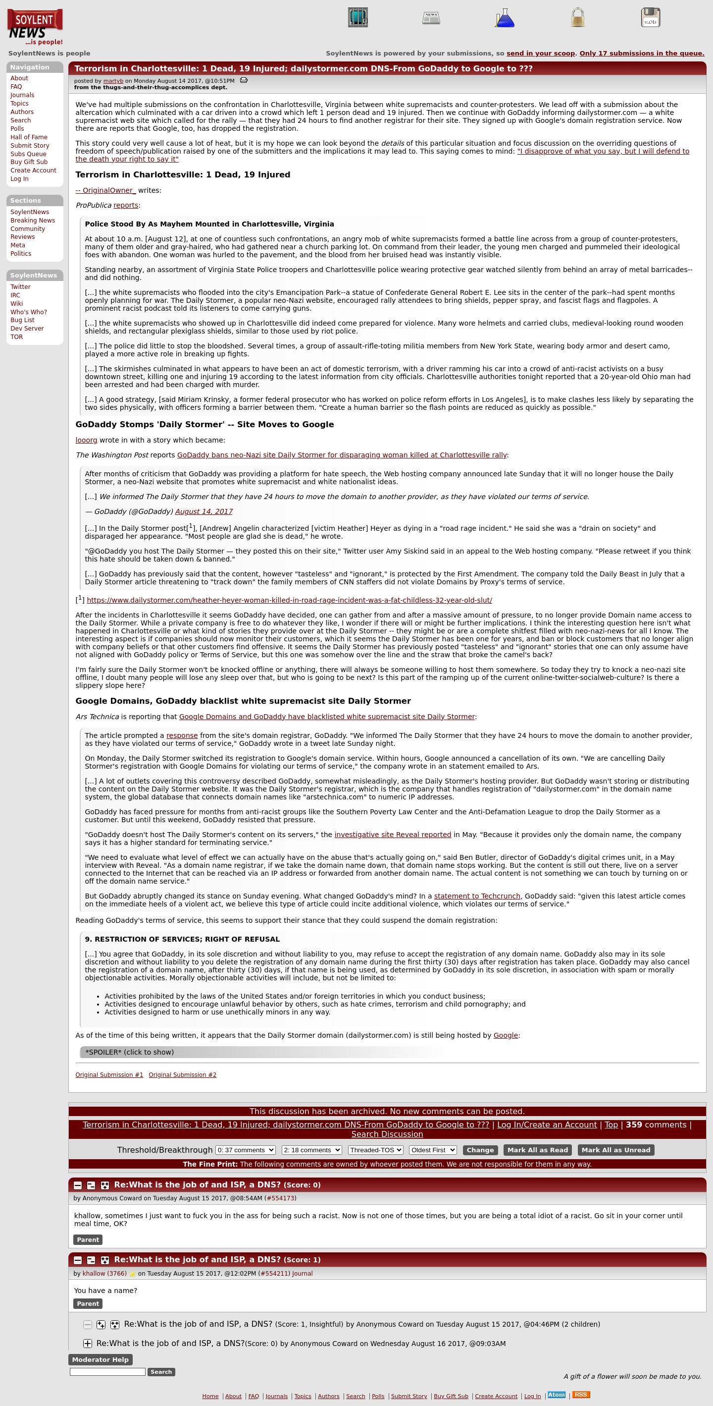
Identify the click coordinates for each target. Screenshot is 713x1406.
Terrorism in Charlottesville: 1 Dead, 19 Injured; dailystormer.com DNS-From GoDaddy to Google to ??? (303, 68)
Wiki (16, 303)
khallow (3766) (105, 1273)
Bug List (22, 320)
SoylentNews (34, 27)
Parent (88, 1240)
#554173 (280, 1198)
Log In (19, 178)
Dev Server (27, 328)
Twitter (20, 286)
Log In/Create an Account (547, 1124)
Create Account (33, 170)
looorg (87, 440)
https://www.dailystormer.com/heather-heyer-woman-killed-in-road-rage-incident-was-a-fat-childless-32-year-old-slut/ (289, 600)
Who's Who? (28, 312)
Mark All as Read (538, 1150)
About (19, 78)
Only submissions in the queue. (642, 53)
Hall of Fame (29, 137)
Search (20, 120)
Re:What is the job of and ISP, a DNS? (197, 1184)
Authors (22, 112)
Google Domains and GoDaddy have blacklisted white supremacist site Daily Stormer (327, 717)
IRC (15, 295)
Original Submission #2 (183, 1074)
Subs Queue (28, 154)
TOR (16, 337)
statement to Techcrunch (477, 896)
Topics (19, 103)
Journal (302, 1273)
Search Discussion (387, 1134)
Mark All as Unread (616, 1150)
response (182, 735)
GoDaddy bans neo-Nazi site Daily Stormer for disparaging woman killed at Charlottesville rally (342, 455)
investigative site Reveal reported (393, 835)
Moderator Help (100, 1359)
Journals (22, 95)
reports (125, 205)
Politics (20, 253)
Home (211, 1396)
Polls (17, 128)
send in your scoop (541, 53)
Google (506, 1035)
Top (611, 1124)
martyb (113, 81)
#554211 (274, 1273)
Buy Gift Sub (29, 162)
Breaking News (32, 220)
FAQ (16, 86)
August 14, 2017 (203, 511)
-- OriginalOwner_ (106, 190)
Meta (17, 245)
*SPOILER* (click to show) (130, 1052)
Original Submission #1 (110, 1074)
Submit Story (30, 145)
